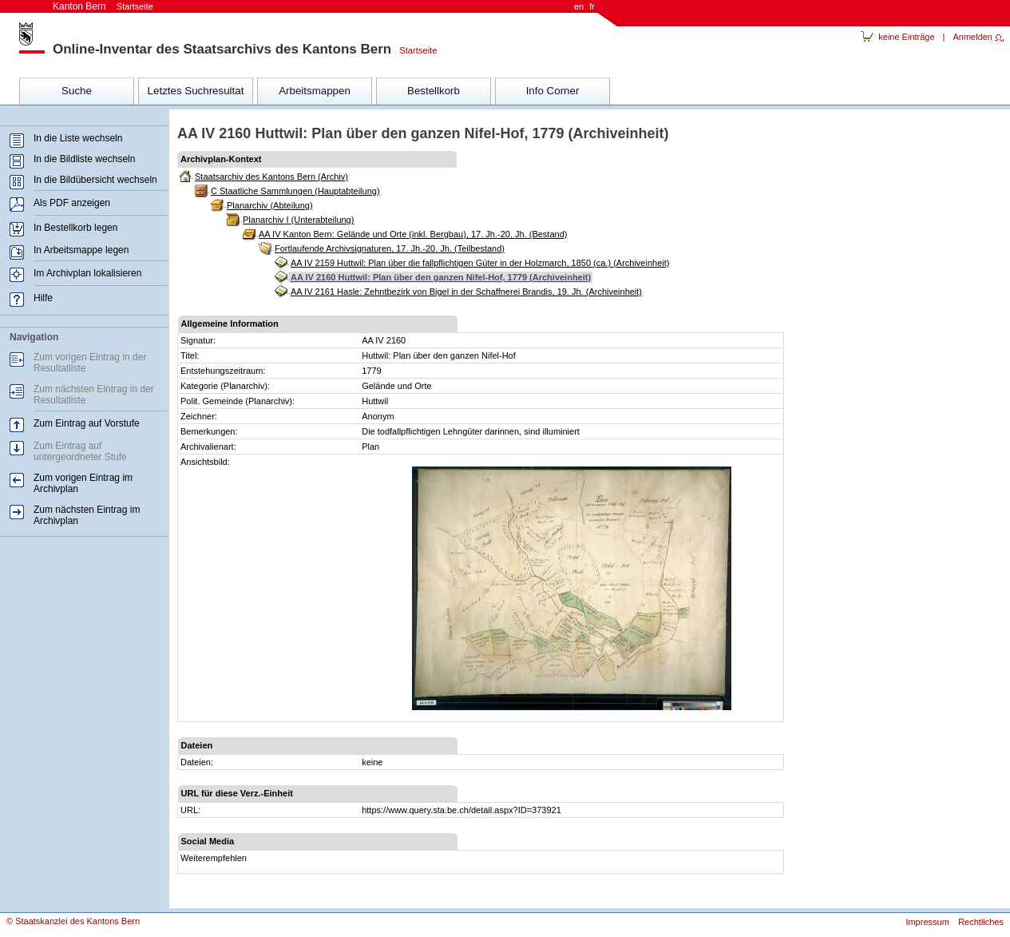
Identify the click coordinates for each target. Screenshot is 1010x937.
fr (592, 6)
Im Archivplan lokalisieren (87, 273)
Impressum (927, 922)
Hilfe (43, 298)
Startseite (414, 50)
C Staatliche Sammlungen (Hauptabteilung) (295, 191)
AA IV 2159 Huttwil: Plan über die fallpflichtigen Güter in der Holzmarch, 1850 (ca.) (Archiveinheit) (480, 263)
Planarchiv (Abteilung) (270, 205)
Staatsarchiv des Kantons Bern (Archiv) (271, 176)
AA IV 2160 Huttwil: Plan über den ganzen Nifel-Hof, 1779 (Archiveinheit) (441, 277)
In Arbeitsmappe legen (81, 250)
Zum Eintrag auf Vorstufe (87, 423)
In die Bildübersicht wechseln (95, 179)
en (579, 6)
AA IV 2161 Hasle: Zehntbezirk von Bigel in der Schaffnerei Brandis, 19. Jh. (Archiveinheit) (466, 291)
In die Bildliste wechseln (84, 159)
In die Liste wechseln (78, 138)
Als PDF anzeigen (72, 202)
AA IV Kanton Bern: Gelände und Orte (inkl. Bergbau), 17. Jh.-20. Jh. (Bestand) (413, 234)
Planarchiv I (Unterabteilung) (298, 219)
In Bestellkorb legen (75, 227)
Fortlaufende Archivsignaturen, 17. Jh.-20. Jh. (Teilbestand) (390, 248)
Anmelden (972, 37)
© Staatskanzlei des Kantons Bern (73, 921)
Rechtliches (981, 922)
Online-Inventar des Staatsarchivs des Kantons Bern (222, 49)
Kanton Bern (103, 6)
